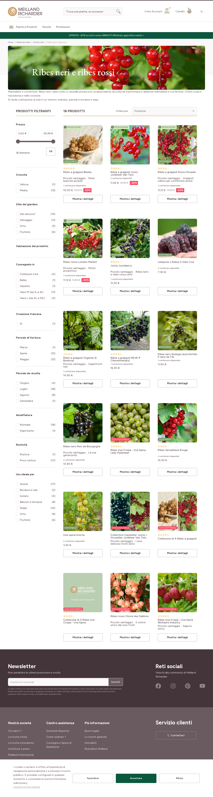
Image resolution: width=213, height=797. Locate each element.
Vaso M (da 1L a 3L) (31, 292)
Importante (27, 430)
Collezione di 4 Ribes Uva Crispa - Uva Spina (79, 621)
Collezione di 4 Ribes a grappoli (177, 538)
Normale (25, 424)
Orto (23, 226)
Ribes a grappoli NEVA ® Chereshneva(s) (125, 359)
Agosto (24, 395)
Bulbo (23, 280)
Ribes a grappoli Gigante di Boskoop (80, 359)
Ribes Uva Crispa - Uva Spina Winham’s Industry (175, 621)
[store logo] (25, 12)
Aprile (23, 353)
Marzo (24, 347)
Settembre (26, 400)
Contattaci (178, 735)
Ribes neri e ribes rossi (56, 42)
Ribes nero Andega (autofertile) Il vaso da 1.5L (177, 355)
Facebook (158, 686)
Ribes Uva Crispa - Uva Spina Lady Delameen (128, 451)
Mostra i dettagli (83, 198)
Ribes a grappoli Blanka (77, 172)
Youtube (202, 686)
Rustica (24, 454)
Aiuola (24, 484)
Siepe (23, 508)
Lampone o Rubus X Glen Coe (176, 262)
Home (10, 42)
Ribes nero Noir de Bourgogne (81, 446)
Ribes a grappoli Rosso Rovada (177, 172)
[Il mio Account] (157, 10)
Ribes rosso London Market (80, 262)
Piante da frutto (23, 42)
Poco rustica (28, 460)
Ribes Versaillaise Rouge (173, 450)
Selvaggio (26, 220)
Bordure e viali (28, 490)
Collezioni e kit (29, 274)
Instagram (173, 686)
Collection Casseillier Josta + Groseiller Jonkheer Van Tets (128, 536)
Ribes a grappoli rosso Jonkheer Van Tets (124, 173)
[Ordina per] (164, 111)
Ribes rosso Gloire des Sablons (129, 616)
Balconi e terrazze (31, 502)
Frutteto (25, 232)
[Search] (118, 11)
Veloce (24, 184)
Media (23, 190)
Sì (21, 323)
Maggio (24, 359)
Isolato (24, 496)
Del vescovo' (28, 214)
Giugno (24, 383)
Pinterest (187, 686)
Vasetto (25, 286)
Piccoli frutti (38, 42)
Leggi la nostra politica (26, 787)
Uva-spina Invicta (74, 535)
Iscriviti (115, 681)
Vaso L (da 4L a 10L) (32, 298)
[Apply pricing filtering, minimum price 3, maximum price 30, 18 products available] (50, 151)
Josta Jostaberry (121, 265)
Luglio (23, 389)
